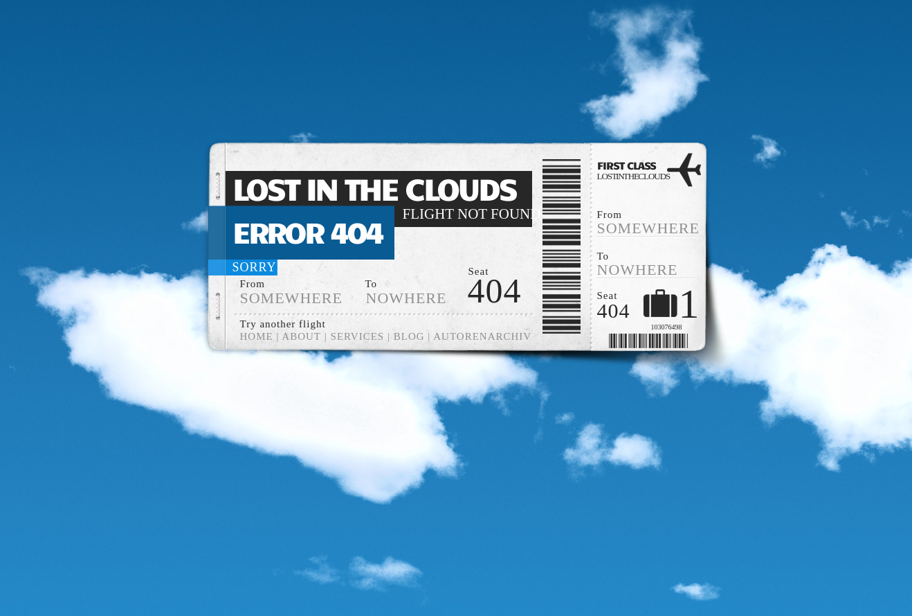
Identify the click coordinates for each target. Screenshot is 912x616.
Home (256, 336)
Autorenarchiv (482, 336)
